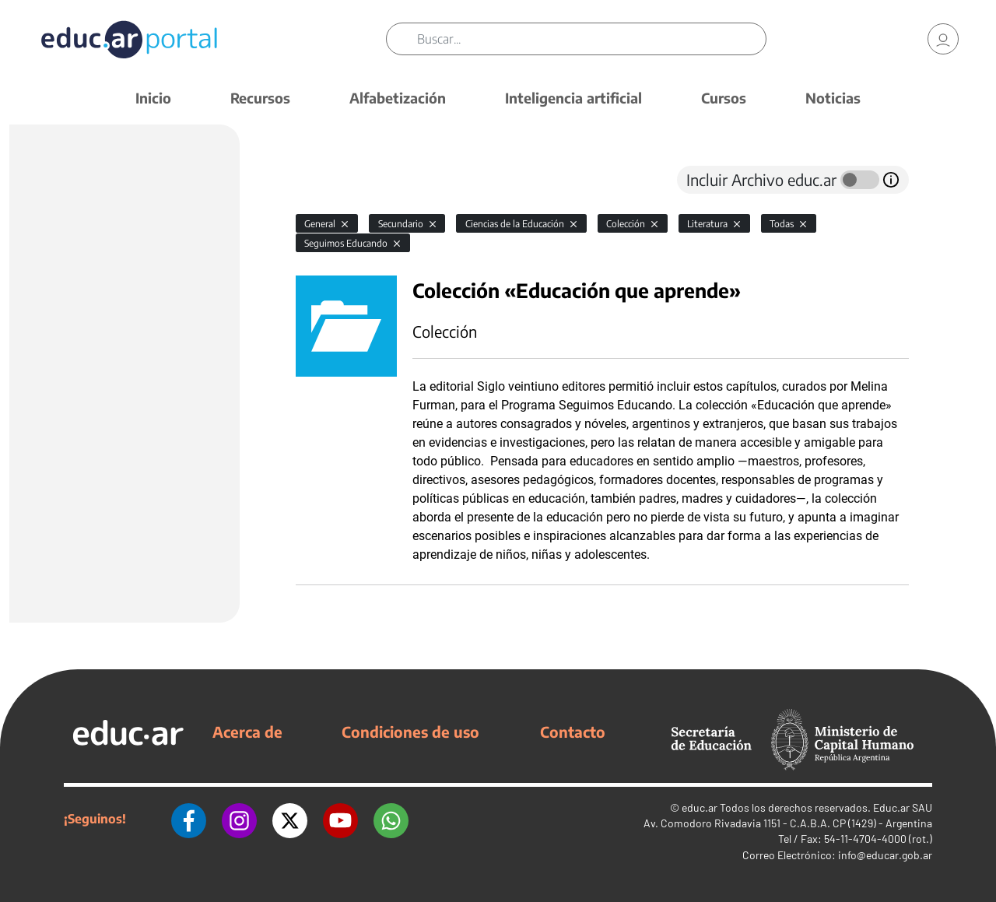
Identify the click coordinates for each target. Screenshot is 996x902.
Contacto (572, 731)
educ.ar (699, 807)
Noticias (833, 98)
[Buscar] (591, 38)
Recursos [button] (260, 98)
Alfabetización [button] (397, 98)
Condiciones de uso (410, 731)
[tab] (326, 180)
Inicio (153, 98)
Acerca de (247, 731)
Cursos (723, 98)
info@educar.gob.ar (885, 855)
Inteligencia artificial (573, 98)
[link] (943, 38)
